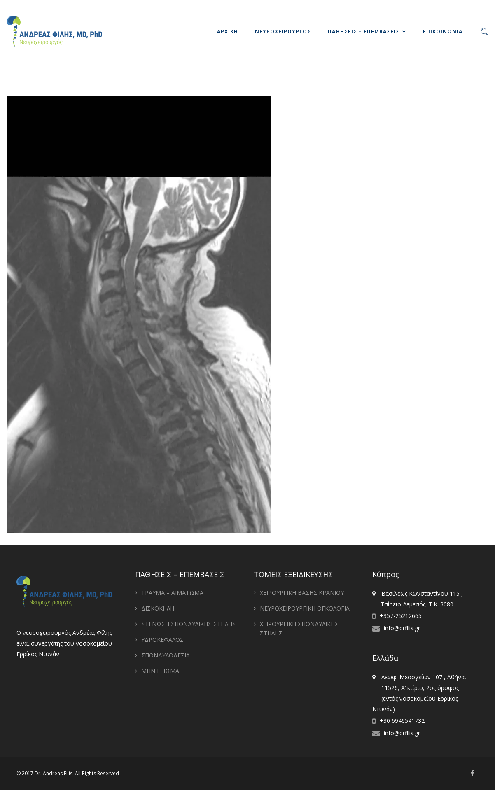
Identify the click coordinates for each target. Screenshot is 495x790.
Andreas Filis (57, 773)
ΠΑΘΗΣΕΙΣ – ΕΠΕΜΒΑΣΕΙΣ (363, 31)
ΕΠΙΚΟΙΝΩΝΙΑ (442, 31)
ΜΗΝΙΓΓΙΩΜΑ (160, 671)
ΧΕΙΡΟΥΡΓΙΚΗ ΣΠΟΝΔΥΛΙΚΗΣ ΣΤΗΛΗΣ (299, 628)
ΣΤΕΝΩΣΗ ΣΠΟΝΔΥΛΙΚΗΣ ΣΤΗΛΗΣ (188, 624)
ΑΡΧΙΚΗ (227, 31)
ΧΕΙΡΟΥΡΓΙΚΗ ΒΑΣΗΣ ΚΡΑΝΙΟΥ (302, 593)
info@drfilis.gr (402, 628)
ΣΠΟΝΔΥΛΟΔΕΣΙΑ (165, 655)
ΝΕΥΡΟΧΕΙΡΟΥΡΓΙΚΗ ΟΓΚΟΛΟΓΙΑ (305, 608)
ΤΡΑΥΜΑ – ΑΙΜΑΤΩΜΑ (172, 593)
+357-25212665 (401, 616)
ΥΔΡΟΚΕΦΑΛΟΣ (162, 639)
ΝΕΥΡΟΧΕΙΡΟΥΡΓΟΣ (283, 31)
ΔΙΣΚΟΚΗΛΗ (157, 608)
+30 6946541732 (402, 721)
